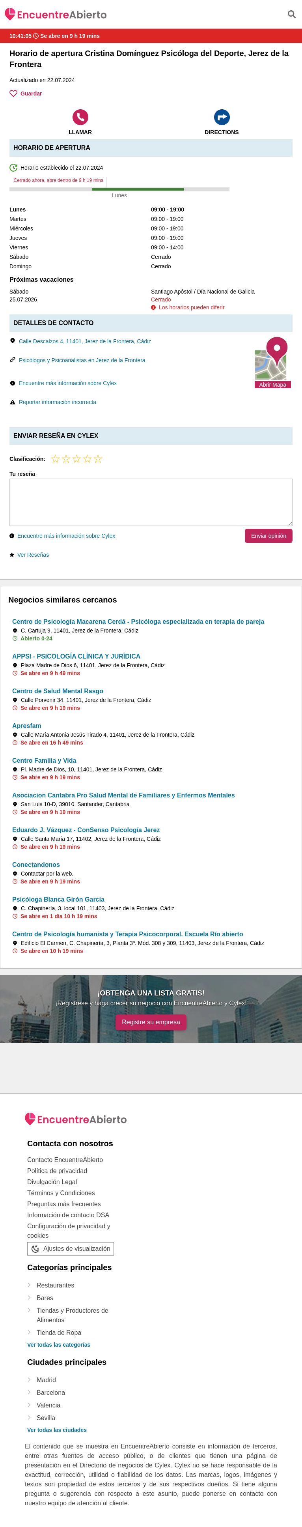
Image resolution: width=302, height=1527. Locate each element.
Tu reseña (22, 474)
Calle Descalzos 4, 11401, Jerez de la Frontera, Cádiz (85, 341)
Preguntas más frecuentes (64, 1204)
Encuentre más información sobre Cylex (68, 383)
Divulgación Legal (52, 1182)
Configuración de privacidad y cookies (68, 1231)
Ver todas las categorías (58, 1345)
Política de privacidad (57, 1171)
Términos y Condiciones (61, 1193)
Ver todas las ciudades (57, 1430)
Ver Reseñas (33, 555)
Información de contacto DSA (68, 1215)
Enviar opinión (268, 536)
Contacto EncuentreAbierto (65, 1159)
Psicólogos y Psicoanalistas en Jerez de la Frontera (82, 360)
